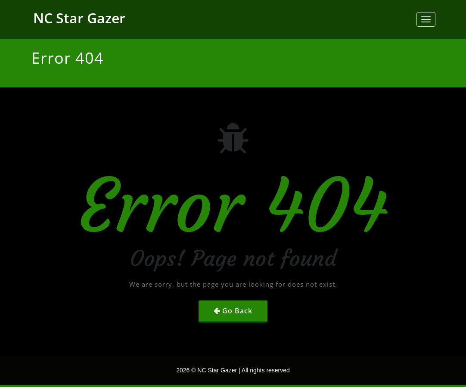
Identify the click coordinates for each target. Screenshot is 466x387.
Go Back (237, 311)
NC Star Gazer (79, 18)
